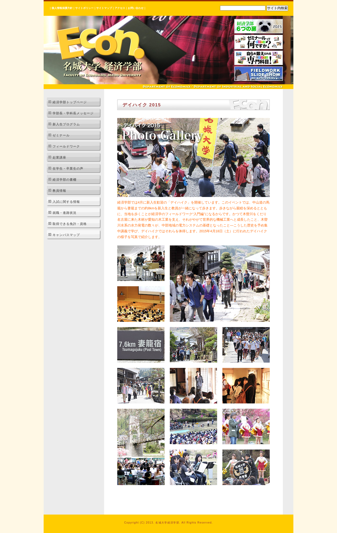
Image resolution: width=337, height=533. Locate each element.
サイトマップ (104, 8)
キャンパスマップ (66, 234)
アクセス (120, 8)
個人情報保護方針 (62, 8)
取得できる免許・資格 (70, 223)
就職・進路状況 (64, 212)
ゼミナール (61, 135)
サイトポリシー (84, 8)
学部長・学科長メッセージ (73, 113)
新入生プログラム (66, 124)
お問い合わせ (136, 8)
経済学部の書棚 (64, 179)
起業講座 (59, 157)
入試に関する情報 (66, 201)
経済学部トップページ (70, 102)
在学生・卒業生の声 (68, 168)
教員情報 (59, 190)
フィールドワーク (66, 146)
